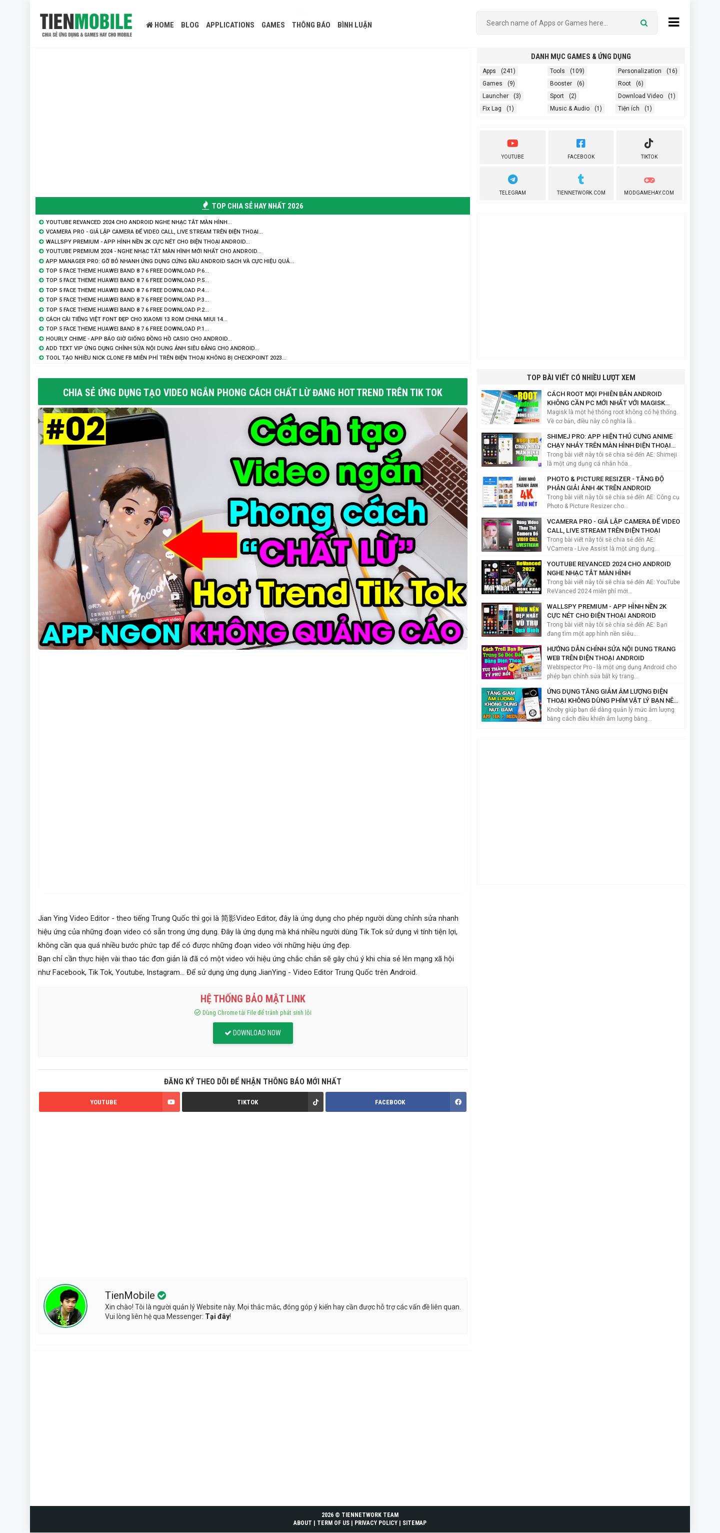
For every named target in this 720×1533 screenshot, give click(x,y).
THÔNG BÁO (311, 25)
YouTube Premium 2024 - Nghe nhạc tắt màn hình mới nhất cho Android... (154, 251)
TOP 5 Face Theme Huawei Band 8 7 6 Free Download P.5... (127, 280)
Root (624, 83)
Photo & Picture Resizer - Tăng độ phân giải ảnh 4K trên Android (605, 483)
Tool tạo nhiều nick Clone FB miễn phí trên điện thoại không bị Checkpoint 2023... (166, 358)
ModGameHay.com (649, 184)
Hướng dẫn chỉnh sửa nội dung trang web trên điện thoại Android (611, 653)
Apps (489, 71)
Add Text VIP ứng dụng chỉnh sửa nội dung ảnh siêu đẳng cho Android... (152, 348)
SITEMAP (414, 1523)
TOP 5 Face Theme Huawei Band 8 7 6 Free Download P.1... (127, 329)
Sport (557, 96)
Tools (557, 71)
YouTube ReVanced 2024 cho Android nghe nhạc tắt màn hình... (139, 222)
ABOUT (303, 1523)
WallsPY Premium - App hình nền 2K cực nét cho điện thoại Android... (148, 242)
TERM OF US (333, 1523)
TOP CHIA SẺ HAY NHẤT (253, 206)
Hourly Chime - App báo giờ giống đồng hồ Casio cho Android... (139, 339)
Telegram (513, 184)
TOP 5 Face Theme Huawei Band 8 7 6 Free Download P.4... (127, 290)
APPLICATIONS (230, 25)
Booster (561, 83)
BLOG (190, 25)
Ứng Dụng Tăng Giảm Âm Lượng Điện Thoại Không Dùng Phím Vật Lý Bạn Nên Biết (612, 696)
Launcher (495, 96)
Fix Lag (492, 108)
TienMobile (131, 1295)
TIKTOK (280, 1102)
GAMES (273, 25)
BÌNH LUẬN (355, 25)
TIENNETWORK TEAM (370, 1514)
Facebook (581, 148)
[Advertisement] (253, 121)
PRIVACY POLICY (376, 1523)
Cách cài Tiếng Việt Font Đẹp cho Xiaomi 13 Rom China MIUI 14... (137, 319)
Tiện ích (629, 108)
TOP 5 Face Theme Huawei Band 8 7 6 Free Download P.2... (127, 310)
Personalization (640, 71)
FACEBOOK (420, 1102)
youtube (513, 148)
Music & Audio (570, 108)
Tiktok (649, 148)
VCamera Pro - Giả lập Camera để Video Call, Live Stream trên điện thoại (613, 526)
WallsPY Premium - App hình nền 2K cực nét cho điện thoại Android (606, 611)
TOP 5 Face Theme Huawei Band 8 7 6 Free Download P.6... (127, 271)
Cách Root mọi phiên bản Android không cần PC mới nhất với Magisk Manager (606, 399)
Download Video (640, 96)
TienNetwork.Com (581, 184)
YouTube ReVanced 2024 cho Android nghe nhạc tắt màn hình (609, 568)
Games (492, 83)
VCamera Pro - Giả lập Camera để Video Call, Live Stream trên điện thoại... (154, 232)
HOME (160, 25)
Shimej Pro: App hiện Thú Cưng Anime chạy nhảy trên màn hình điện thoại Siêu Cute (609, 441)
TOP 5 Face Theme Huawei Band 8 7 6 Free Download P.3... (127, 300)
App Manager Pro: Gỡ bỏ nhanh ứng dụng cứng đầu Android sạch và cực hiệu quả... (170, 261)
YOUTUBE (135, 1102)
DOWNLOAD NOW (252, 1033)
